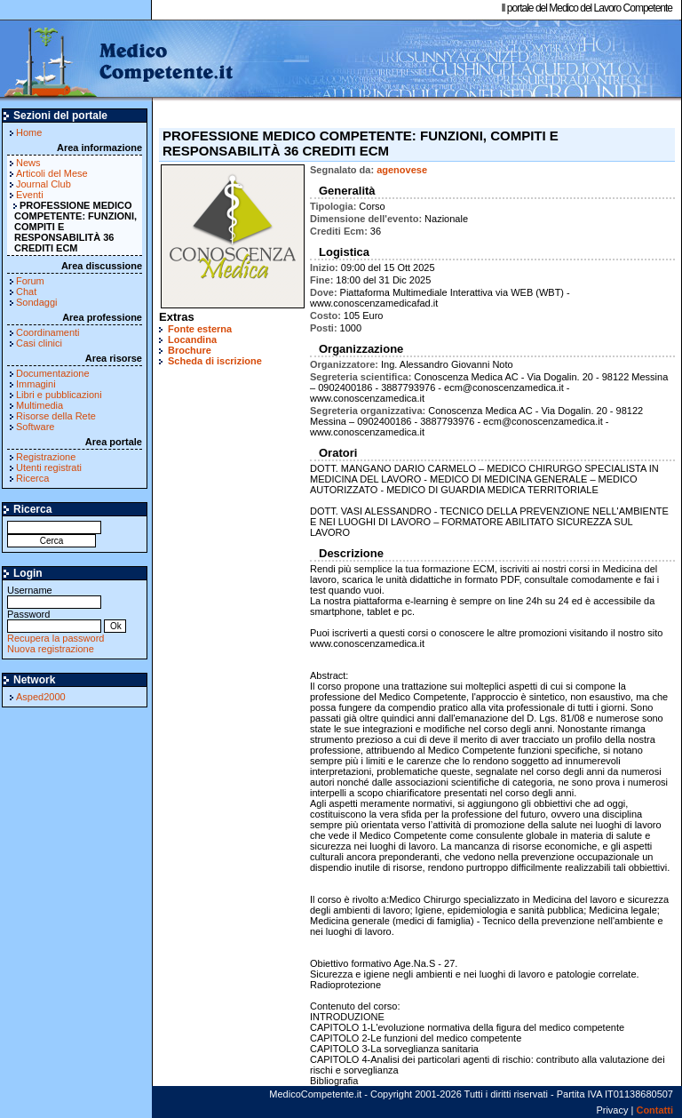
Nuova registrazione (50, 648)
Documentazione (53, 373)
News (28, 162)
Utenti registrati (49, 467)
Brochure (189, 350)
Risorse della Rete (56, 416)
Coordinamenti (48, 332)
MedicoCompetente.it (117, 60)
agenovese (402, 169)
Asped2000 (41, 696)
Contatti (654, 1110)
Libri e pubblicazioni (59, 394)
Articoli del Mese (52, 173)
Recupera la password (55, 638)
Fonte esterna (200, 328)
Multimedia (39, 405)
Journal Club (43, 184)
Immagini (36, 384)
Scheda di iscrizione (215, 360)
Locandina (192, 339)
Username (54, 596)
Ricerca (32, 478)
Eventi (30, 194)
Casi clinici (39, 343)
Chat (26, 291)
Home (29, 132)
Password (54, 620)
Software (35, 426)
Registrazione (45, 456)
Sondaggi (37, 302)
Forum (30, 281)
